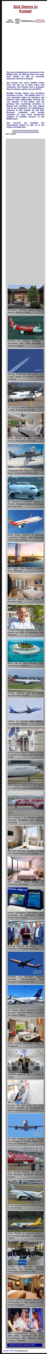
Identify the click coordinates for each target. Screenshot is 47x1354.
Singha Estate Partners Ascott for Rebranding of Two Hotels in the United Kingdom (26, 1290)
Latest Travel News (17, 21)
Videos (31, 21)
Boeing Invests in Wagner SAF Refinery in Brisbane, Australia (26, 935)
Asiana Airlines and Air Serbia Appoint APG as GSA (26, 683)
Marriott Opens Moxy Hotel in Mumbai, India (26, 588)
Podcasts (25, 21)
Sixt (7, 134)
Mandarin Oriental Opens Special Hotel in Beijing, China (26, 299)
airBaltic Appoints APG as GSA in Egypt (26, 1063)
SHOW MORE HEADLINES (22, 1345)
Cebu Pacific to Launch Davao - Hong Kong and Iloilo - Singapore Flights (26, 1225)
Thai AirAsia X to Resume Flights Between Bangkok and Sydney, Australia (26, 807)
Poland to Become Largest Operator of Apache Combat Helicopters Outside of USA (26, 1257)
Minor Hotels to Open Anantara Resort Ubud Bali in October (26, 427)
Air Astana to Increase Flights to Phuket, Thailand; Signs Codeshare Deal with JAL (26, 492)
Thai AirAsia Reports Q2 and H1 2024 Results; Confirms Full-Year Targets (26, 1162)
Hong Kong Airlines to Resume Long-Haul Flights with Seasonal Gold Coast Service (26, 525)
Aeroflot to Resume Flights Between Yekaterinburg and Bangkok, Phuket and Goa (26, 967)
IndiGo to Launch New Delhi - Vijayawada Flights (26, 712)
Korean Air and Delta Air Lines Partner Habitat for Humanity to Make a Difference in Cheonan (26, 1095)
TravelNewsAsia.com (22, 1350)
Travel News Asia (10, 21)
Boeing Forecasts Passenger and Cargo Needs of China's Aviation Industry (26, 364)
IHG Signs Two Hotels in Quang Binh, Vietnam (26, 557)
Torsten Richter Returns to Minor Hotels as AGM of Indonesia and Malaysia (26, 620)
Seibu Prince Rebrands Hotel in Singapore (26, 1032)
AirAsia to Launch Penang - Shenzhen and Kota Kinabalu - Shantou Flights (26, 331)
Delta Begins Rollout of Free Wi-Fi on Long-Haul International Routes (26, 774)
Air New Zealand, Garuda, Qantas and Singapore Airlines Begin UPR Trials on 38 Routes (26, 1129)
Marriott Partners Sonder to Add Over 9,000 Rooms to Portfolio (26, 840)
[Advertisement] (22, 48)
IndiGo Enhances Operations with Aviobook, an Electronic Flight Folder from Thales (26, 903)
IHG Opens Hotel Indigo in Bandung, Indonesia (26, 871)
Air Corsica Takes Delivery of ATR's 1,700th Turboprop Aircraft (26, 396)
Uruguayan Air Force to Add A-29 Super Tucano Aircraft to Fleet (26, 459)
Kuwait (13, 134)
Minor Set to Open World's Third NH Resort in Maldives (26, 652)
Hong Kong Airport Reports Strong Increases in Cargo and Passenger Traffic (26, 742)
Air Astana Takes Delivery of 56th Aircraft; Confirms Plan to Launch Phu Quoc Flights (26, 1000)
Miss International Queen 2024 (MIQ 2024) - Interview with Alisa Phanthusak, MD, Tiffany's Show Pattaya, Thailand (26, 1325)
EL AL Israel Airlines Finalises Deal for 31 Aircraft (26, 1194)
